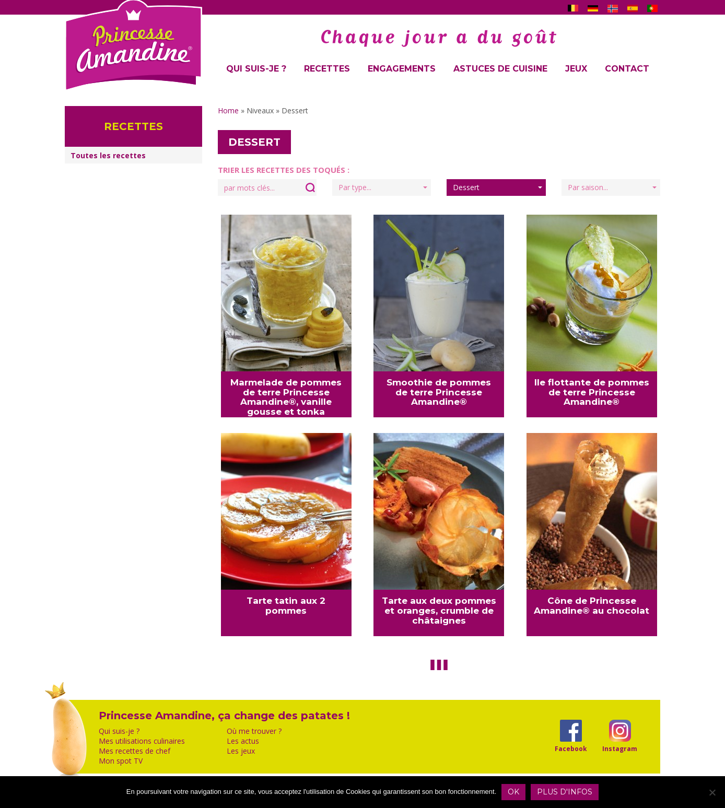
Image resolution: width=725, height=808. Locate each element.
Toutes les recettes (108, 155)
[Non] (712, 792)
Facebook (571, 748)
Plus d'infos (564, 792)
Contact (627, 69)
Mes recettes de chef (134, 751)
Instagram (619, 748)
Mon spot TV (121, 761)
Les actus (243, 741)
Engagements (402, 69)
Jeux (576, 69)
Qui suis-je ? (256, 69)
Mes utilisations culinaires (142, 741)
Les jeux (241, 751)
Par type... (382, 187)
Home (228, 110)
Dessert (497, 187)
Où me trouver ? (254, 731)
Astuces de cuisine (500, 69)
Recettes (327, 69)
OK (513, 792)
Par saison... (612, 187)
